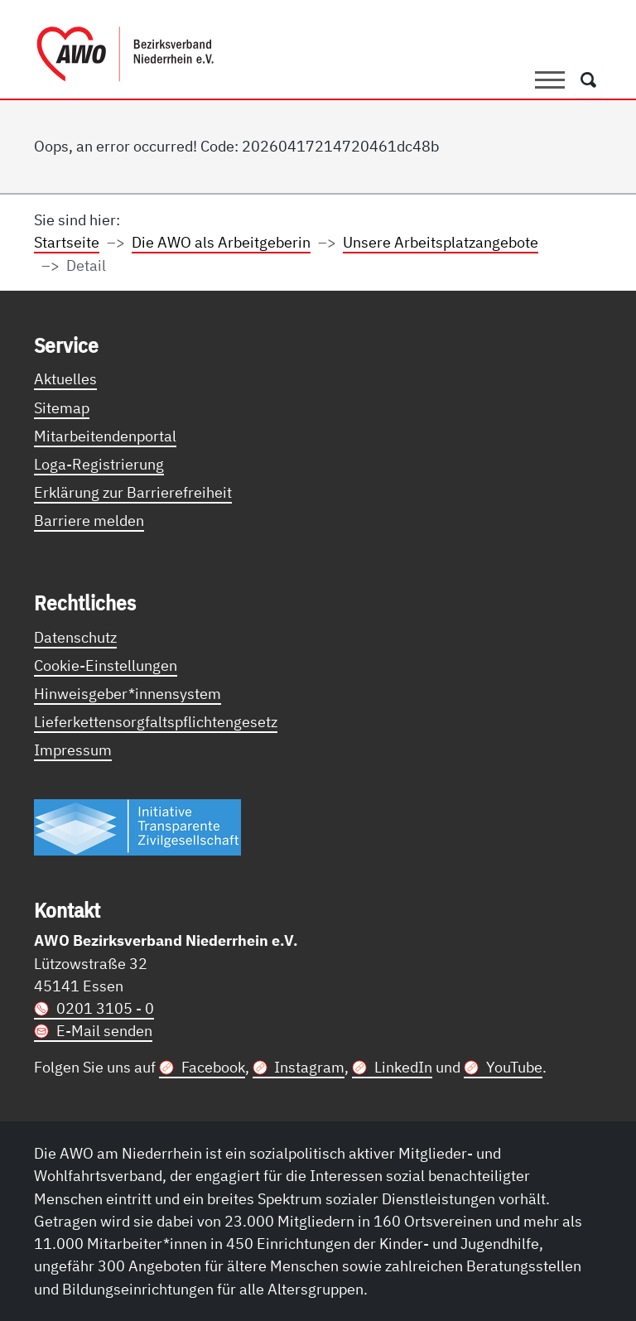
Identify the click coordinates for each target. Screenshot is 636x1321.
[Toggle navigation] (550, 80)
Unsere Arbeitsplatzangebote (440, 242)
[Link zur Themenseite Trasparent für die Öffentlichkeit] (137, 825)
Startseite (66, 242)
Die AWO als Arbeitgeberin (221, 242)
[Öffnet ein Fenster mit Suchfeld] (588, 80)
